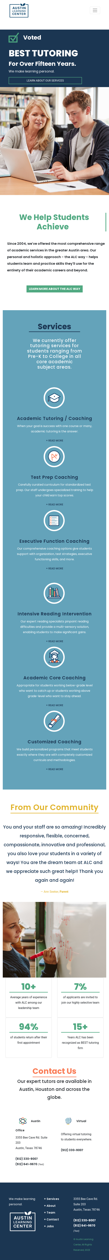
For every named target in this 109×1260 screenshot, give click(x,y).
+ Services (51, 1199)
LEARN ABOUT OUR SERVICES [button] (45, 80)
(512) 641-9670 (26, 1164)
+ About (50, 1206)
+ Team (49, 1213)
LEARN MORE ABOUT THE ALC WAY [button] (54, 289)
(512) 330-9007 (26, 1159)
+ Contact (51, 1219)
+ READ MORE (54, 440)
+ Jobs (49, 1226)
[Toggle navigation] (95, 10)
